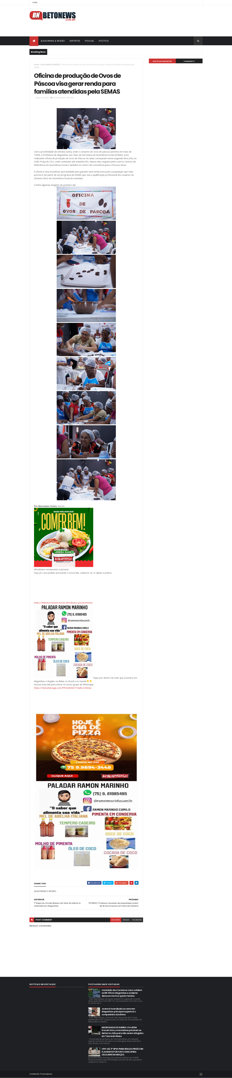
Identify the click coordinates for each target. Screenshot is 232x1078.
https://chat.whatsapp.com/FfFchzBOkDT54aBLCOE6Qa (62, 687)
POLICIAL (89, 40)
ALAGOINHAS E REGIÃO (50, 64)
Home (34, 2)
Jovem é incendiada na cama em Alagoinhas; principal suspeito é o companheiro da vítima (119, 1011)
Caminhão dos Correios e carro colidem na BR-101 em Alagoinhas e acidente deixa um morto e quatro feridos (122, 993)
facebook (137, 920)
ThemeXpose (46, 1074)
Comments (189, 61)
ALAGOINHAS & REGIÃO (53, 40)
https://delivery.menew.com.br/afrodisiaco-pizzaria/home (63, 602)
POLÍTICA (104, 40)
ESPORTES (75, 40)
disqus (126, 920)
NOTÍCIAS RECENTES (162, 61)
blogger (116, 920)
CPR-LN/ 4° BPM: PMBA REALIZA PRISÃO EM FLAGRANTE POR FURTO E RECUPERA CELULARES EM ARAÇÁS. (122, 1051)
